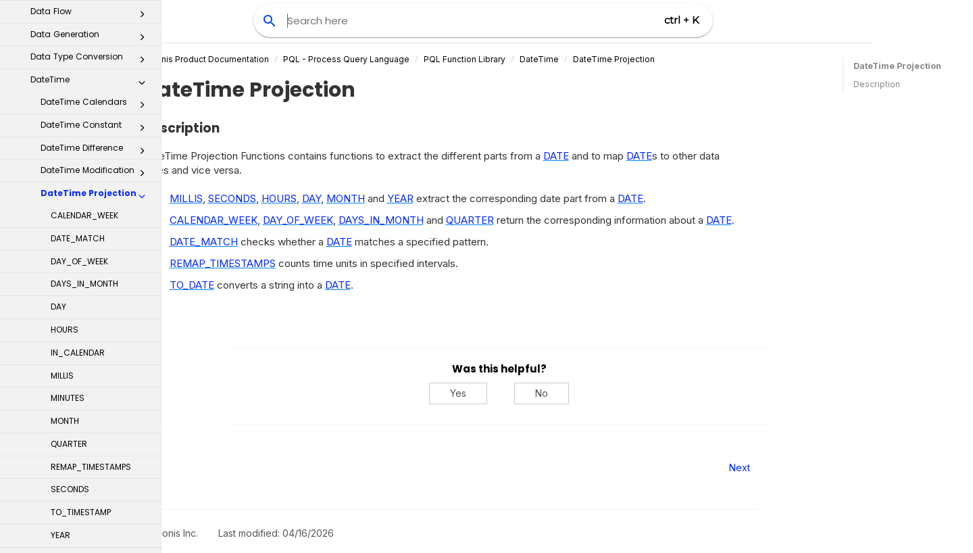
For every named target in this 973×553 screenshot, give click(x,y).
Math (91, 495)
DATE (624, 155)
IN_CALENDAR (78, 170)
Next (807, 467)
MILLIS (62, 193)
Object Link (91, 517)
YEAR (60, 353)
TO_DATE (260, 285)
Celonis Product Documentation (274, 59)
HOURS (64, 147)
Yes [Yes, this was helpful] (527, 393)
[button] (142, 17)
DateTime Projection (97, 14)
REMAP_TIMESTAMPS (91, 285)
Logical (91, 437)
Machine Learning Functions (91, 463)
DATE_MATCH (78, 56)
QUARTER (69, 262)
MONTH (65, 239)
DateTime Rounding (97, 380)
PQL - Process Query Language (414, 59)
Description (876, 84)
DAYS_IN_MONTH (84, 101)
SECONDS (70, 307)
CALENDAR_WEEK (84, 33)
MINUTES (67, 216)
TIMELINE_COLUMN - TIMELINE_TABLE (80, 405)
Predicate (91, 540)
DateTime (607, 59)
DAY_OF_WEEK (79, 79)
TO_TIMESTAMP (81, 330)
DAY (58, 124)
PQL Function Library (533, 59)
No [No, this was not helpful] (610, 393)
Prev (199, 467)
